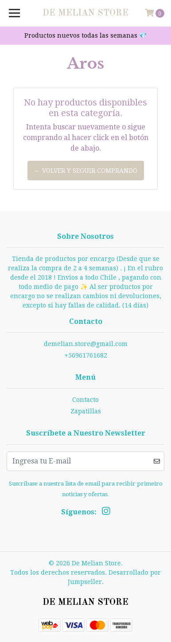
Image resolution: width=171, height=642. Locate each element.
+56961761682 (85, 355)
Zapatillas (85, 411)
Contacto (85, 399)
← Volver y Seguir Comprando (85, 170)
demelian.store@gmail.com (86, 343)
